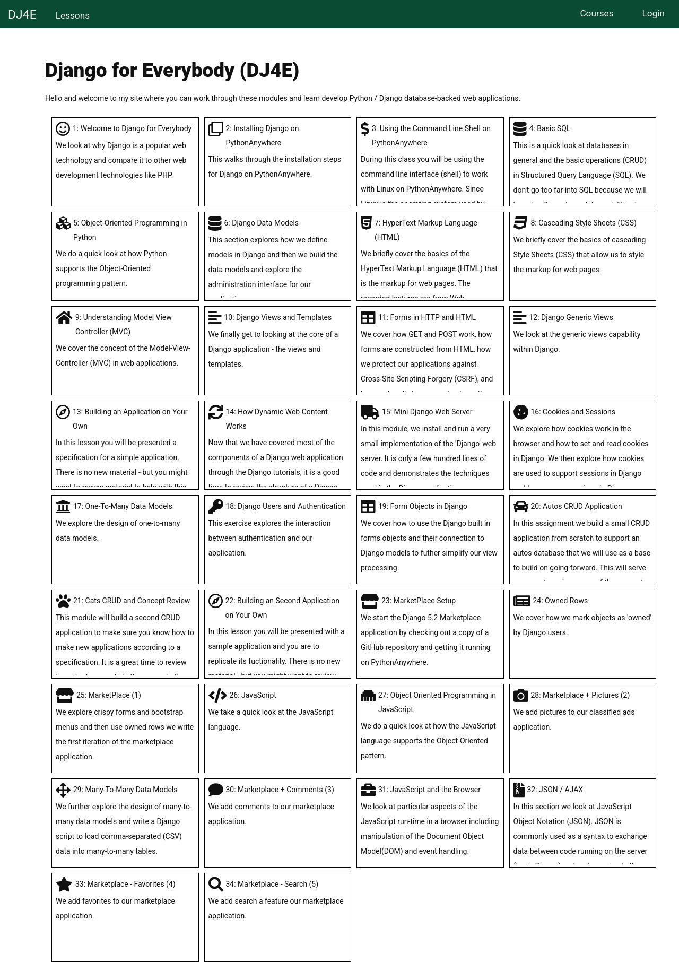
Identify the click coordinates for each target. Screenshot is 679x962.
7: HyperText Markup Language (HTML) (430, 269)
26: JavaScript (277, 712)
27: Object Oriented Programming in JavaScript (430, 727)
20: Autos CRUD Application (582, 561)
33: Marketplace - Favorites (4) (125, 901)
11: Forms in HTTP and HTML (430, 364)
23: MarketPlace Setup (430, 633)
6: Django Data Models (277, 263)
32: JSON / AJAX (582, 836)
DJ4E (22, 14)
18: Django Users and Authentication (277, 531)
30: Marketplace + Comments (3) (277, 807)
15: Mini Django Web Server (430, 452)
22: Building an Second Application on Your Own (277, 647)
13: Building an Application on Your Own (125, 458)
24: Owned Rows (582, 618)
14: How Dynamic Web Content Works (277, 473)
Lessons (73, 15)
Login (653, 13)
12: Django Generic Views (582, 335)
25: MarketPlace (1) (125, 727)
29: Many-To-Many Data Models (125, 822)
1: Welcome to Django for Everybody (125, 153)
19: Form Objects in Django (430, 538)
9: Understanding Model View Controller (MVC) (125, 341)
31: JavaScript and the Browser (430, 822)
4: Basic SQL (582, 175)
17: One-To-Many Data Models (125, 523)
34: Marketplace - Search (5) (277, 901)
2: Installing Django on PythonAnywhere (277, 152)
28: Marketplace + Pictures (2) (582, 712)
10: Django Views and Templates (277, 342)
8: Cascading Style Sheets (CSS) (582, 248)
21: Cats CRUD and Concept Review (125, 647)
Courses (596, 13)
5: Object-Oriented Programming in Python (125, 255)
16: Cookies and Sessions (582, 452)
